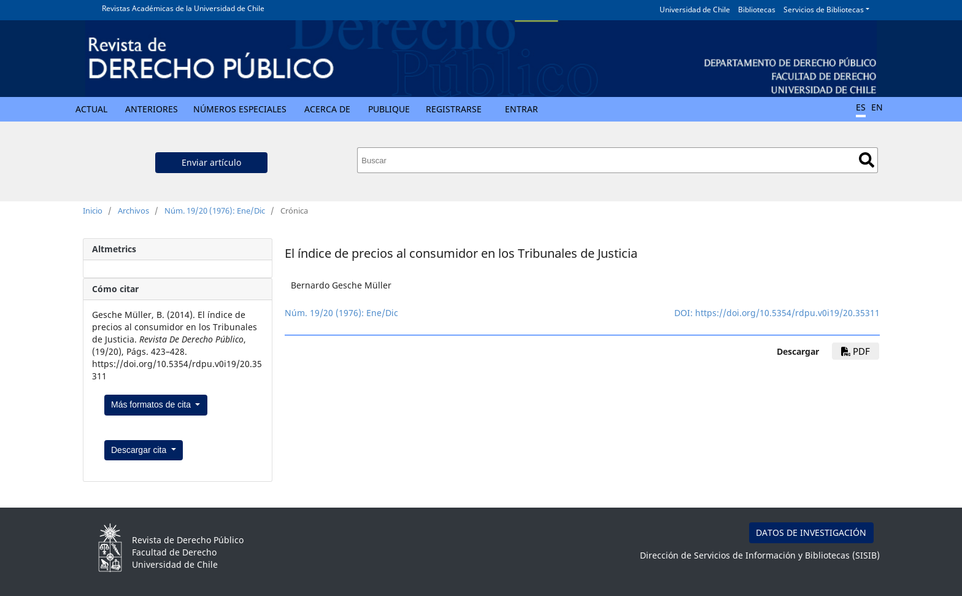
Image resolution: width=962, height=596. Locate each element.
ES (861, 107)
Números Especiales (240, 109)
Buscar (866, 160)
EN (877, 107)
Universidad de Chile (695, 9)
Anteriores (151, 109)
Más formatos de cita (152, 404)
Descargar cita (140, 450)
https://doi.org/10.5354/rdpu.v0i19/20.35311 (787, 313)
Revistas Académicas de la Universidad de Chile (183, 8)
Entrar (521, 109)
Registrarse (454, 109)
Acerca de (327, 109)
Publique (389, 109)
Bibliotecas (756, 9)
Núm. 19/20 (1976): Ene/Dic (214, 210)
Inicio (92, 210)
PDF (855, 351)
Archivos (133, 210)
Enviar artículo (211, 162)
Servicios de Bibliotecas (823, 9)
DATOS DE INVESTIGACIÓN (811, 532)
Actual (91, 109)
